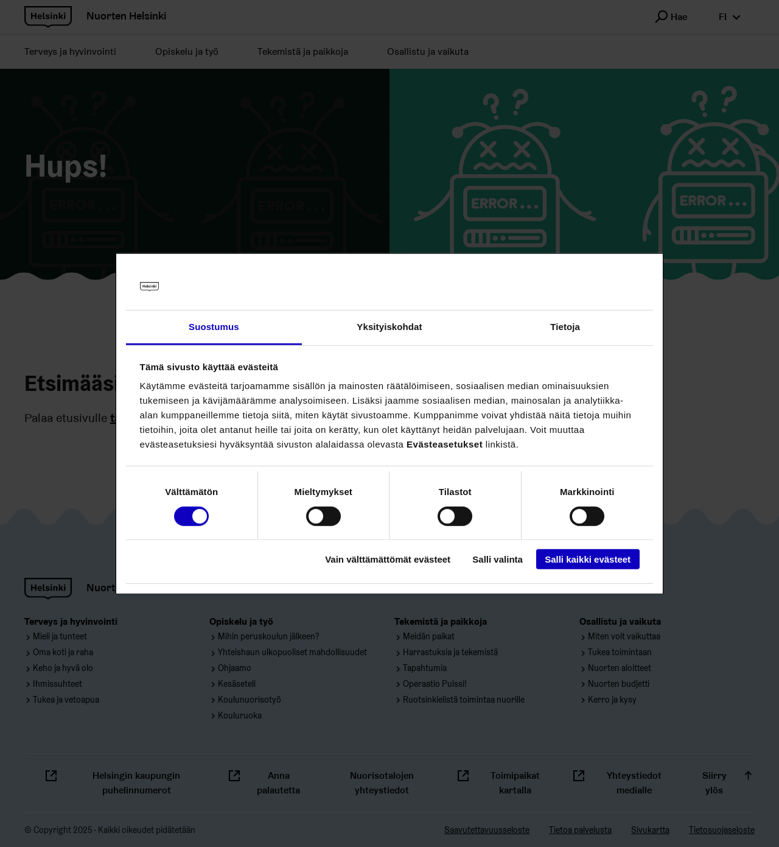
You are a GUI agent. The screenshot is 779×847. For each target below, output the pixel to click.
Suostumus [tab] (214, 327)
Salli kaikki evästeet (588, 559)
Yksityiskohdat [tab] (389, 327)
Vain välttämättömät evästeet (387, 559)
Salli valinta (497, 559)
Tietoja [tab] (565, 327)
